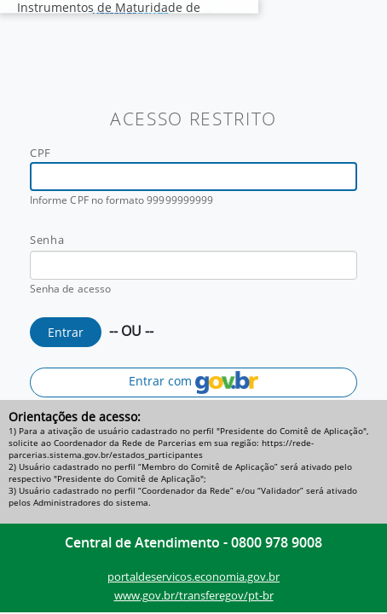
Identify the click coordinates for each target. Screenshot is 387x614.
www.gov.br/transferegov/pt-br (194, 595)
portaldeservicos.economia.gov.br (193, 576)
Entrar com (193, 382)
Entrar (66, 332)
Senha (47, 239)
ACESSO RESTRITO (193, 118)
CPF (40, 152)
